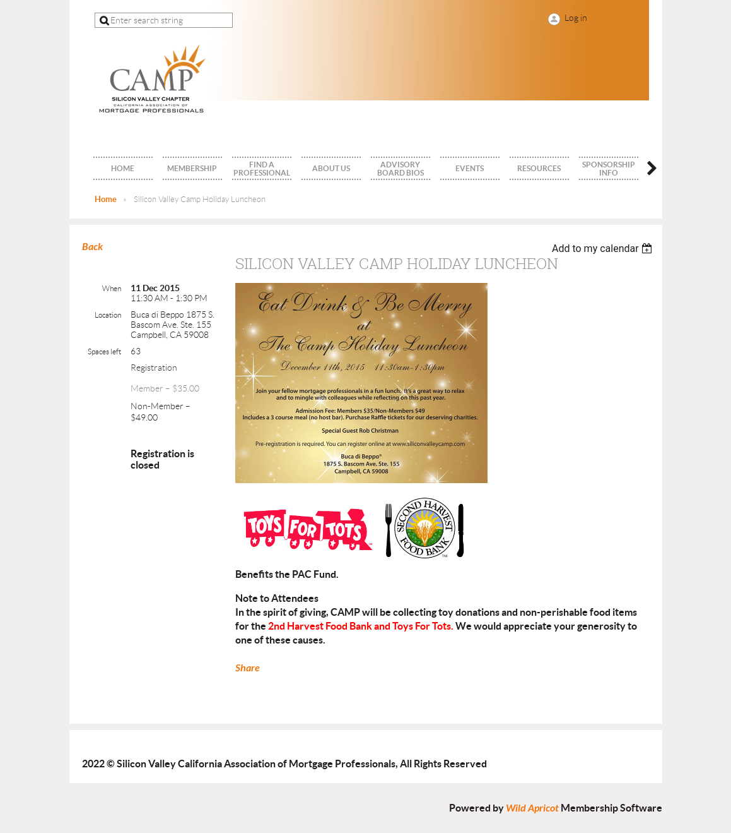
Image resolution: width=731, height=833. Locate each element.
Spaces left (104, 351)
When (111, 288)
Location (108, 315)
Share (247, 668)
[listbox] (604, 248)
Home (106, 199)
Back (92, 247)
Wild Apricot (532, 808)
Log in (575, 18)
